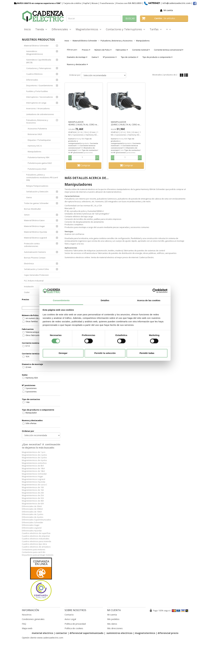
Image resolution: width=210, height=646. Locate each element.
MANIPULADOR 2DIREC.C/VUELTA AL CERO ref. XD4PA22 (126, 123)
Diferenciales (61, 29)
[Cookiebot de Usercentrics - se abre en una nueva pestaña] (154, 291)
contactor (61, 633)
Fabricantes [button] (122, 49)
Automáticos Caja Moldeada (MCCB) (38, 61)
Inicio (27, 29)
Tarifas (156, 29)
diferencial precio (168, 633)
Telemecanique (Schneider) (38, 332)
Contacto (69, 614)
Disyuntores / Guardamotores (39, 85)
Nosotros (27, 614)
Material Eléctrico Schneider (36, 45)
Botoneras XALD (35, 134)
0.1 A (28, 346)
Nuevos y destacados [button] (77, 64)
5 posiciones (31, 391)
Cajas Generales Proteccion (36, 275)
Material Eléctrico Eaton (34, 220)
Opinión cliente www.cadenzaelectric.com (42, 637)
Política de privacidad (75, 623)
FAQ (24, 623)
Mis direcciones (115, 628)
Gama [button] (95, 57)
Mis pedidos (113, 619)
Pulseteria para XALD (37, 169)
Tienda (41, 29)
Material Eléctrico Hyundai (35, 232)
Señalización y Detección (37, 191)
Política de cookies (74, 628)
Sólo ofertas (31, 423)
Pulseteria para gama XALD (40, 163)
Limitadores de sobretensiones (40, 114)
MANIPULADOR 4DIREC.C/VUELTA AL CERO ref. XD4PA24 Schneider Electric (83, 123)
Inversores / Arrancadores (38, 108)
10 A (27, 356)
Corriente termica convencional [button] (168, 49)
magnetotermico (145, 633)
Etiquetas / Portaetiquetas (39, 140)
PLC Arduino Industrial (33, 280)
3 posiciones (31, 388)
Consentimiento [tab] (61, 300)
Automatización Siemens (35, 252)
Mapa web (27, 628)
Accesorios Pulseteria (37, 128)
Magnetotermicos (88, 29)
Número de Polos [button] (102, 49)
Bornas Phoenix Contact (34, 257)
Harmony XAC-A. (35, 145)
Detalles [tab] (105, 300)
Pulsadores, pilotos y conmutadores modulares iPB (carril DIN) (42, 177)
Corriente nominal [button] (141, 49)
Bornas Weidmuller (32, 209)
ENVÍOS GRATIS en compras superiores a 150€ (37, 3)
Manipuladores (34, 151)
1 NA (27, 402)
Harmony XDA (32, 377)
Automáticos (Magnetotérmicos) (34, 52)
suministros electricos (119, 633)
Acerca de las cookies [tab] (148, 300)
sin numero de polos (35, 318)
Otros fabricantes (33, 335)
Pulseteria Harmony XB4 (38, 157)
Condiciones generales (33, 619)
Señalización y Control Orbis (36, 269)
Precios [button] (86, 49)
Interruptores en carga (36, 102)
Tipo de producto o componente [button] (157, 57)
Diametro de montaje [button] (77, 57)
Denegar (63, 353)
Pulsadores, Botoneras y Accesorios (37, 121)
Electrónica (29, 263)
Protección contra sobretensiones (32, 245)
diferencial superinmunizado (86, 633)
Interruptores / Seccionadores (39, 97)
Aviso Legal (70, 619)
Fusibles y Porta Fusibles (37, 91)
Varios (29, 197)
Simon (27, 214)
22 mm (28, 367)
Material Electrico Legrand (35, 237)
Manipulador (31, 412)
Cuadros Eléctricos (34, 74)
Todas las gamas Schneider (36, 203)
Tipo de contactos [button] (129, 57)
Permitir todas (147, 353)
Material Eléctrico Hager (34, 226)
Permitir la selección (105, 353)
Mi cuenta (168, 10)
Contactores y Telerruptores (125, 29)
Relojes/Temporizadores (37, 186)
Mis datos (112, 623)
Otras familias (32, 321)
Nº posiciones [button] (110, 57)
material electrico (42, 633)
